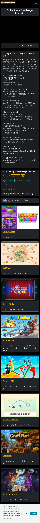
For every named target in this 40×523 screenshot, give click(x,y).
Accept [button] (34, 513)
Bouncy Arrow (9, 231)
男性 (9, 189)
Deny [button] (26, 513)
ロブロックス (15, 176)
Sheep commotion (11, 419)
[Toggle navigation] (36, 3)
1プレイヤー (7, 184)
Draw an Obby (9, 381)
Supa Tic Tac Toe (10, 494)
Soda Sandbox (9, 340)
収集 (27, 180)
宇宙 (23, 176)
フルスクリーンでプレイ (28, 45)
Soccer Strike (8, 304)
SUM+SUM (7, 268)
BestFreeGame (8, 2)
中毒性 (10, 180)
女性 (14, 189)
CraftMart (7, 455)
